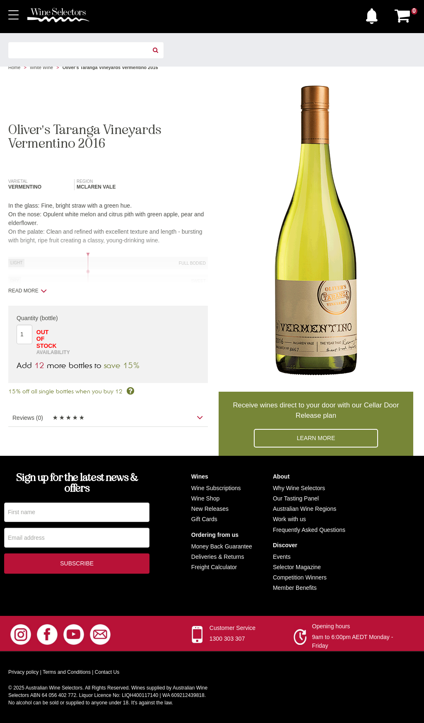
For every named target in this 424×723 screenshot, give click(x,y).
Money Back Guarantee (221, 546)
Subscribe (77, 564)
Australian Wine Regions (304, 508)
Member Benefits (295, 587)
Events (282, 556)
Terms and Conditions (67, 672)
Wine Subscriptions (216, 488)
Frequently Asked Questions (309, 530)
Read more (27, 290)
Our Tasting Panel (296, 498)
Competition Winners (300, 577)
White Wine (41, 67)
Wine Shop (205, 498)
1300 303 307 (227, 638)
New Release (208, 508)
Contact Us (107, 672)
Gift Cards (204, 519)
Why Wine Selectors (299, 488)
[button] (374, 14)
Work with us (289, 519)
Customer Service (232, 628)
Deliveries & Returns (217, 556)
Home (14, 67)
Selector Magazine (297, 567)
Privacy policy (23, 672)
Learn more (316, 438)
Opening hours (331, 626)
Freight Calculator (214, 567)
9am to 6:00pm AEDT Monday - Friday (352, 641)
